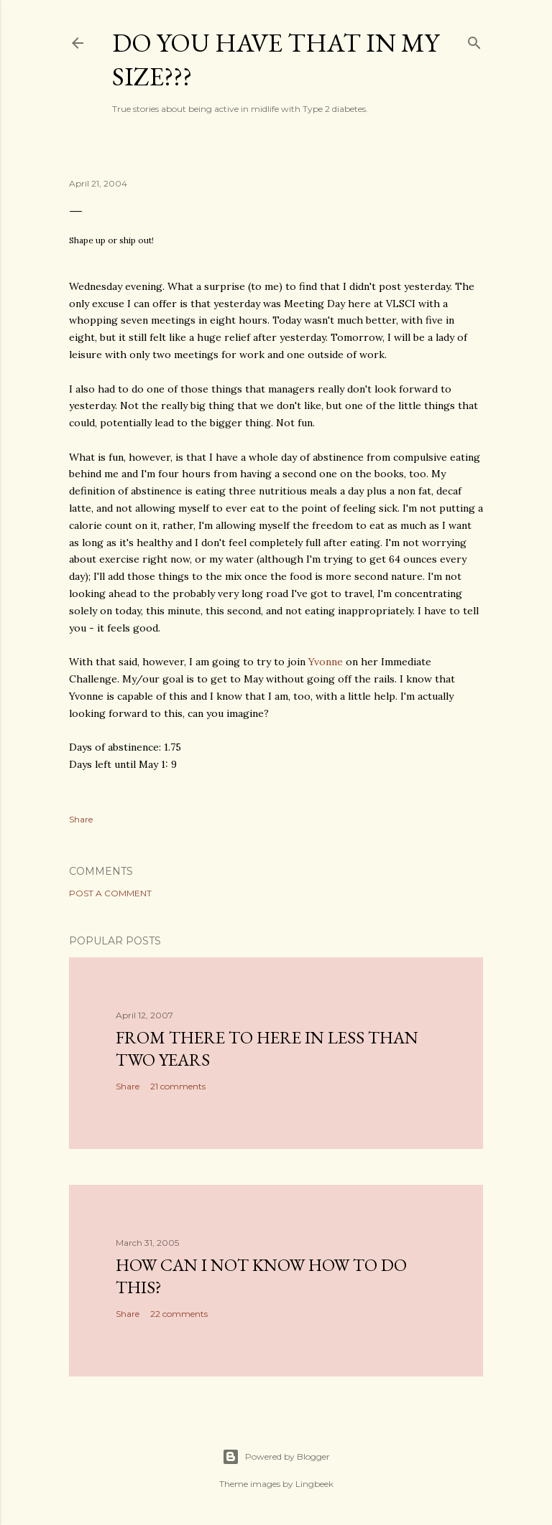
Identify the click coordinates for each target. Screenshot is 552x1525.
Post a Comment (110, 893)
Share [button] (81, 819)
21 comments (178, 1086)
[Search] (474, 40)
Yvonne (325, 661)
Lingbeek (314, 1483)
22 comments (179, 1313)
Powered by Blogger (276, 1456)
